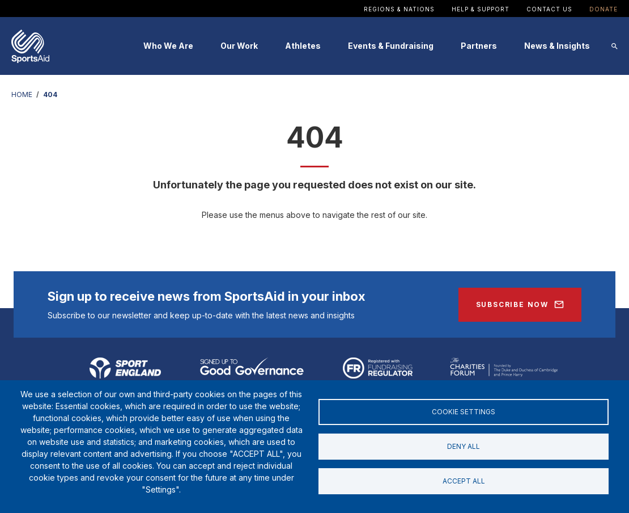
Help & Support (480, 9)
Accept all (464, 482)
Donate (603, 9)
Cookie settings (463, 410)
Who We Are (168, 46)
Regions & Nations (399, 9)
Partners (479, 46)
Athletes (303, 46)
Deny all (463, 446)
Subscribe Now (512, 304)
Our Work (239, 46)
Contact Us (549, 9)
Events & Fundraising (391, 46)
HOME (21, 94)
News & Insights (557, 46)
